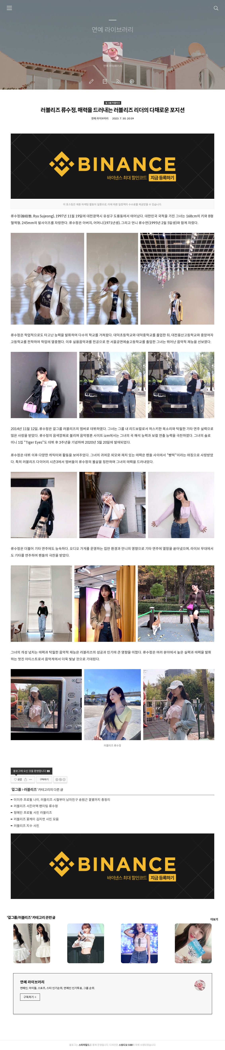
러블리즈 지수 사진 (26, 826)
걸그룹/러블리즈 (112, 102)
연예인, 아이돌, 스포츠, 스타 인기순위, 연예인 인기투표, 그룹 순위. (57, 988)
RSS (119, 81)
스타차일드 (84, 1044)
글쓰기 (92, 81)
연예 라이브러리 (112, 30)
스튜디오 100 (125, 1044)
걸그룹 (16, 790)
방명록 (105, 81)
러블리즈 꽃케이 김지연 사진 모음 (36, 819)
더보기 (214, 919)
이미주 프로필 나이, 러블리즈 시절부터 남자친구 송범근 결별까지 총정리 (62, 800)
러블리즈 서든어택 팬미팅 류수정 (36, 806)
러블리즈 (30, 790)
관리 (132, 81)
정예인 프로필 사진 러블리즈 (33, 813)
